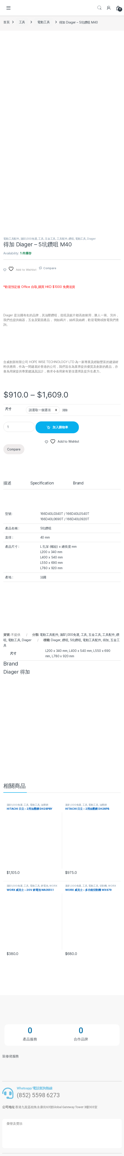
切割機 (103, 885)
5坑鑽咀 (75, 640)
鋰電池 (44, 885)
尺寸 (8, 409)
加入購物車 (60, 427)
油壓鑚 (44, 804)
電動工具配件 (11, 238)
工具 (22, 22)
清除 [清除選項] (65, 410)
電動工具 (43, 22)
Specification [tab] (42, 483)
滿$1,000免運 (29, 238)
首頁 (6, 22)
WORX (53, 885)
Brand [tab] (78, 483)
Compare (49, 268)
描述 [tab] (7, 483)
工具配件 (62, 238)
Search (99, 7)
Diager (91, 238)
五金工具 (50, 238)
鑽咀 (71, 238)
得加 (106, 640)
